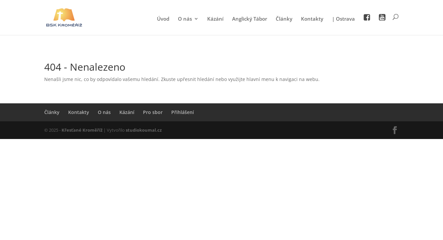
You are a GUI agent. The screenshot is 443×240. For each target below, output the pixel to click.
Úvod (163, 19)
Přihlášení (182, 112)
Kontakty (312, 19)
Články (284, 19)
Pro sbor (153, 112)
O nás (185, 19)
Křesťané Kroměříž (82, 130)
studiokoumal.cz (144, 130)
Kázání (215, 19)
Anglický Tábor (249, 19)
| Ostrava (343, 19)
